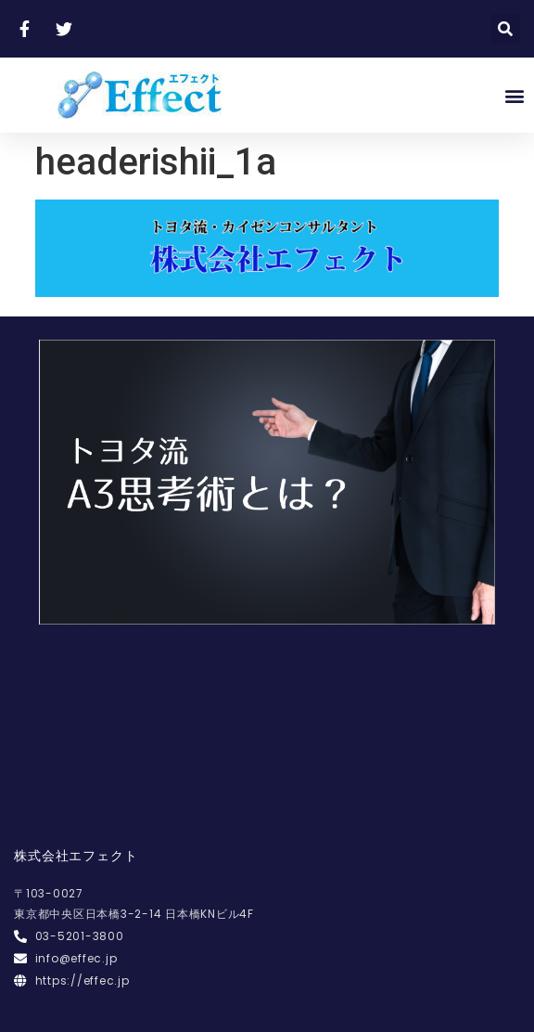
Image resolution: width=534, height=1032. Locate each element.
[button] (514, 95)
